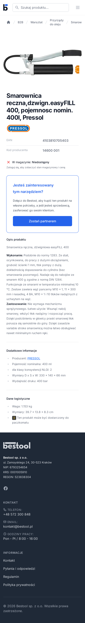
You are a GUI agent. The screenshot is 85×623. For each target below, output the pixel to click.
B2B (20, 22)
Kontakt (9, 560)
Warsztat (36, 22)
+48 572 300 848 (16, 514)
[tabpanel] (42, 62)
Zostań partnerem (42, 221)
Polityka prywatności (19, 585)
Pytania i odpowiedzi (19, 569)
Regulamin (11, 577)
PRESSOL (33, 358)
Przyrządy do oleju (57, 22)
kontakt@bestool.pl (18, 526)
